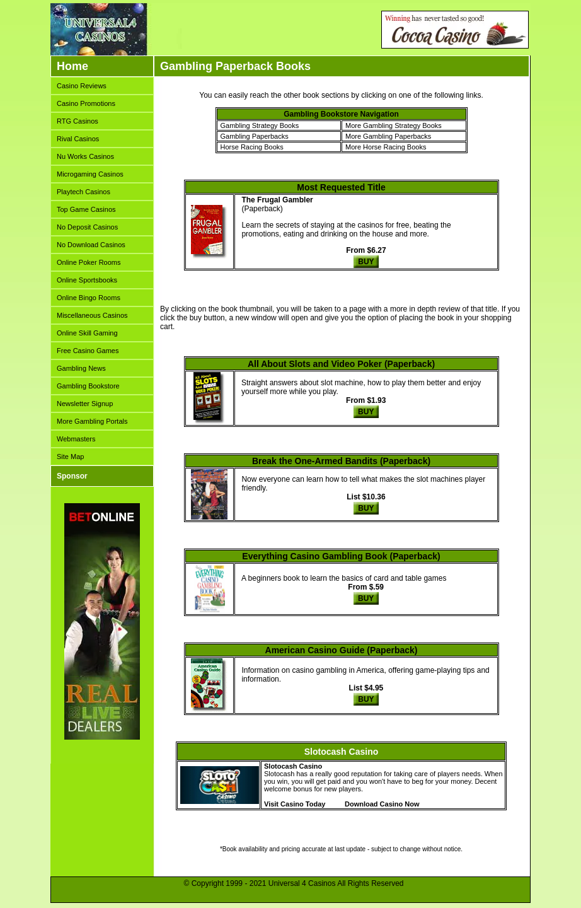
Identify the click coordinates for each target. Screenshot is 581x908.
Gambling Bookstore (88, 386)
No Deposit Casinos (87, 227)
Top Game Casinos (86, 209)
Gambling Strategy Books (260, 125)
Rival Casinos (78, 139)
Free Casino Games (87, 350)
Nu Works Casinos (85, 156)
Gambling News (81, 368)
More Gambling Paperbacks (388, 136)
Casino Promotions (86, 103)
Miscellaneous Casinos (92, 315)
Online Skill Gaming (87, 333)
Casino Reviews (81, 86)
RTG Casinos (77, 121)
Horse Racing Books (252, 147)
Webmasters (76, 439)
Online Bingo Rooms (88, 297)
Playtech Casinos (83, 191)
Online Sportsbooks (87, 280)
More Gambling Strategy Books (393, 125)
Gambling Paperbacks (255, 136)
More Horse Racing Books (385, 147)
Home (72, 66)
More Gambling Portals (92, 421)
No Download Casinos (91, 244)
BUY (366, 261)
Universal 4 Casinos (302, 883)
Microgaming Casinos (90, 174)
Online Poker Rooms (89, 262)
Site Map (70, 456)
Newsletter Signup (85, 403)
